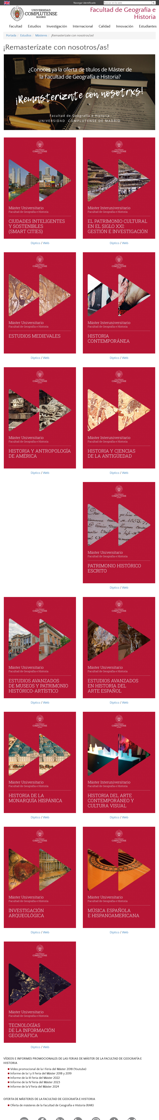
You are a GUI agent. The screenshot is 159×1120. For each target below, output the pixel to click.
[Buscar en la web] (153, 3)
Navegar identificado (84, 2)
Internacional (83, 26)
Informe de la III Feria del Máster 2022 (35, 1078)
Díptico (35, 243)
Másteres (41, 35)
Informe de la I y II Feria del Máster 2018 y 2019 (41, 1073)
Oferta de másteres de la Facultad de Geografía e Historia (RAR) (52, 1105)
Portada (11, 35)
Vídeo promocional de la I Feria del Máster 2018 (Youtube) (48, 1069)
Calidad (104, 26)
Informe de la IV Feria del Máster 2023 (35, 1082)
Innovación (124, 26)
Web (46, 243)
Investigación (57, 26)
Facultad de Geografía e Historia (123, 13)
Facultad (15, 26)
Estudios (34, 26)
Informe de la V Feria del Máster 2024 (34, 1086)
